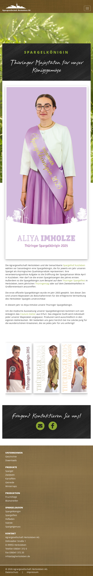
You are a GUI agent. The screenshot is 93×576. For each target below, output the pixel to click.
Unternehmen (14, 452)
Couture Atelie (27, 314)
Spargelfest (11, 515)
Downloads (11, 460)
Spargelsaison (14, 507)
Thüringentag (42, 283)
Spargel (9, 471)
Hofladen (10, 519)
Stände (9, 522)
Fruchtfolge (11, 496)
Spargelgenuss (12, 526)
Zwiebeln (10, 474)
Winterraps (11, 486)
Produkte (11, 467)
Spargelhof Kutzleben (74, 265)
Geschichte (11, 456)
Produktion (12, 493)
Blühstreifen (11, 500)
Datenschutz (11, 572)
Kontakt (10, 533)
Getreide (9, 482)
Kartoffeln (10, 478)
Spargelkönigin (13, 511)
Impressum (32, 572)
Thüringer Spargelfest (74, 280)
